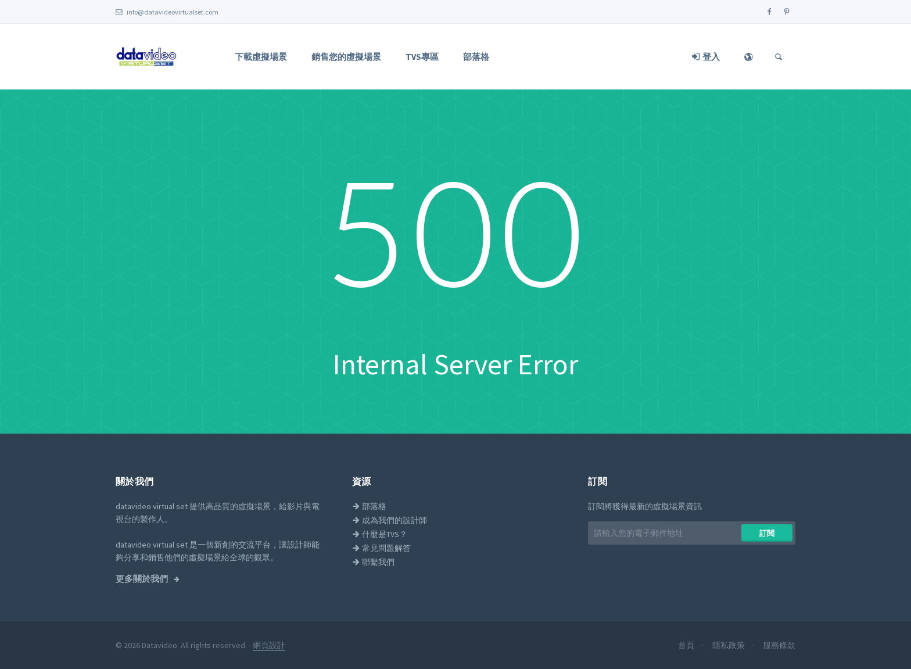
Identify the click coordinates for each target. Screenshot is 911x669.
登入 (706, 56)
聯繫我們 (373, 562)
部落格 (476, 56)
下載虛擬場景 (261, 56)
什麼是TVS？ (379, 534)
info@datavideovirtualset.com (167, 12)
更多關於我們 (143, 579)
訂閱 (767, 533)
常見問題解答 (381, 548)
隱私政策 (729, 645)
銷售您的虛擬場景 (346, 56)
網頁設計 (269, 645)
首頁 (687, 645)
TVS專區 (422, 56)
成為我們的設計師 (389, 520)
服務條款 (779, 645)
